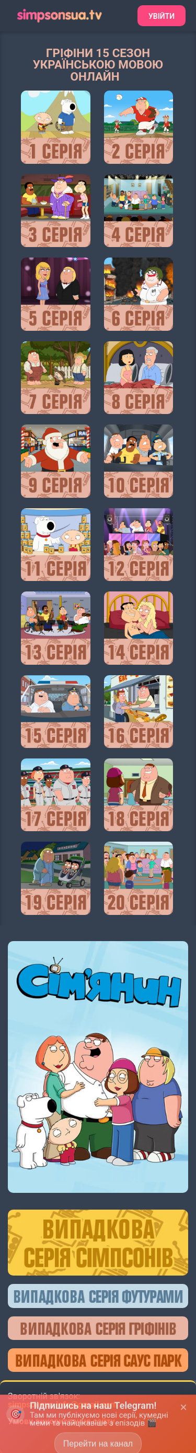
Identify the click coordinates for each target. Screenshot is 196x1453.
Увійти (161, 16)
